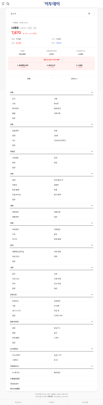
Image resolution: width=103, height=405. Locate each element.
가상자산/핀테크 (60, 140)
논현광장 (57, 301)
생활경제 (15, 217)
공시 (13, 98)
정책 (13, 162)
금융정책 (15, 130)
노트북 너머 (58, 315)
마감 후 (56, 310)
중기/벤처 (57, 194)
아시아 (14, 239)
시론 (13, 306)
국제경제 (15, 229)
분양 (55, 162)
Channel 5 (14, 383)
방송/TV (57, 328)
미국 (13, 234)
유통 (55, 189)
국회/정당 (57, 251)
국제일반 (57, 229)
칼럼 (13, 315)
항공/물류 (15, 189)
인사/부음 (57, 283)
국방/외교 (15, 256)
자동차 (14, 185)
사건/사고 (15, 278)
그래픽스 (15, 360)
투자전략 (15, 108)
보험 (13, 135)
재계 (13, 180)
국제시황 (57, 113)
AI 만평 (56, 306)
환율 (13, 113)
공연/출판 (15, 337)
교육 (55, 274)
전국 (13, 283)
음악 (55, 333)
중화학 (56, 185)
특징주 (56, 103)
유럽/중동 (57, 239)
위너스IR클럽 (15, 388)
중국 (55, 234)
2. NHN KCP (51, 65)
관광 (13, 328)
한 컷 (56, 360)
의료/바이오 (16, 194)
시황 (55, 98)
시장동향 (15, 158)
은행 (55, 130)
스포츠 (56, 337)
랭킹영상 (57, 372)
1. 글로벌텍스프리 (22, 65)
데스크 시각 (16, 310)
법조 (13, 274)
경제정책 (15, 212)
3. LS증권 (79, 65)
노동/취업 (57, 278)
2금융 (56, 135)
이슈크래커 (16, 355)
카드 (13, 140)
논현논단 (15, 301)
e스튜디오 (16, 372)
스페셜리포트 (15, 378)
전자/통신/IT (59, 180)
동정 (13, 288)
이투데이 (50, 396)
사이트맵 (85, 402)
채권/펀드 (57, 108)
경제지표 (57, 212)
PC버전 (51, 402)
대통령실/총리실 (18, 251)
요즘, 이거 (57, 355)
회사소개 (18, 402)
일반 (13, 118)
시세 (13, 103)
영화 (13, 333)
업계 (55, 158)
